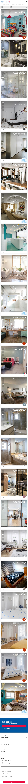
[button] (3, 68)
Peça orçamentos (14, 782)
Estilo (11, 6)
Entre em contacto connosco (6, 760)
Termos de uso (4, 768)
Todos (11, 7)
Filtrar (26, 7)
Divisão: (2, 6)
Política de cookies (5, 773)
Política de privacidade (6, 771)
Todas (2, 7)
